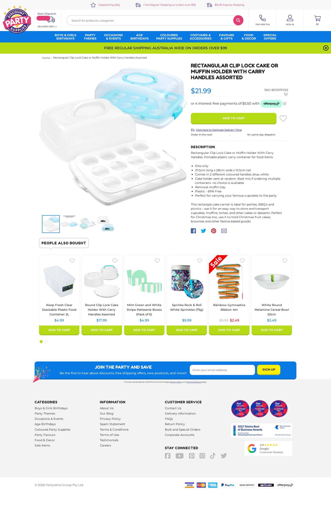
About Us (107, 408)
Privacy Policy (176, 382)
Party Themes (45, 413)
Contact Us (173, 408)
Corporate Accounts (179, 435)
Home (46, 57)
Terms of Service (194, 382)
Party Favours (45, 435)
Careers (105, 445)
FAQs (169, 419)
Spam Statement (112, 424)
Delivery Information (180, 413)
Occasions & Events (49, 419)
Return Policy (175, 424)
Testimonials (109, 440)
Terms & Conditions (114, 429)
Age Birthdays (45, 424)
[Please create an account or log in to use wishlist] (283, 118)
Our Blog (107, 413)
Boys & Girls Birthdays (51, 408)
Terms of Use (109, 435)
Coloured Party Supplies (52, 429)
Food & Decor (45, 440)
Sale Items (42, 445)
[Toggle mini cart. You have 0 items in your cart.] (317, 20)
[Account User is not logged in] (290, 20)
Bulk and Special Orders (182, 429)
